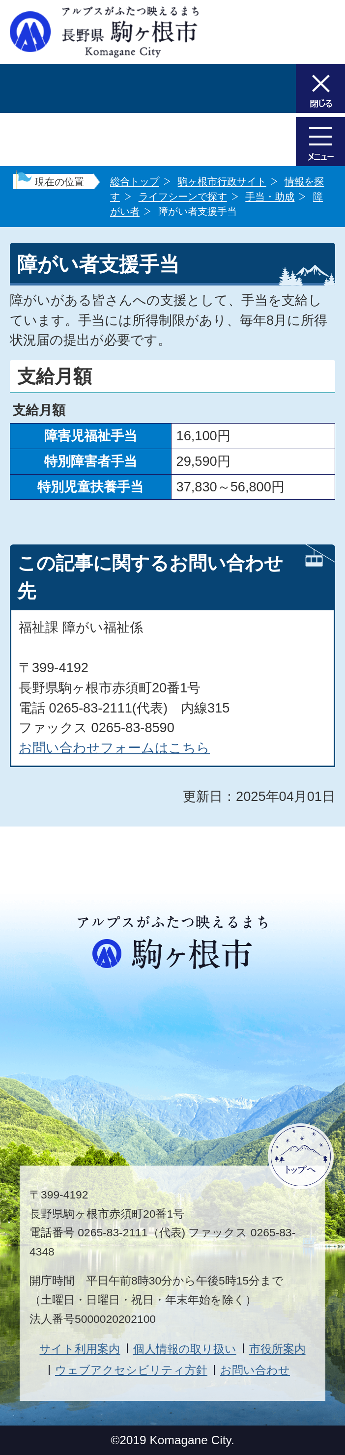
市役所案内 (277, 1348)
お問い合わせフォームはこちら (114, 747)
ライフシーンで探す (183, 196)
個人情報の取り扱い (184, 1348)
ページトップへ (301, 1156)
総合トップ (134, 181)
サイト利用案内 (79, 1348)
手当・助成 (269, 196)
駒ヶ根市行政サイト (222, 181)
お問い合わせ (255, 1370)
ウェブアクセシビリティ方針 (131, 1370)
